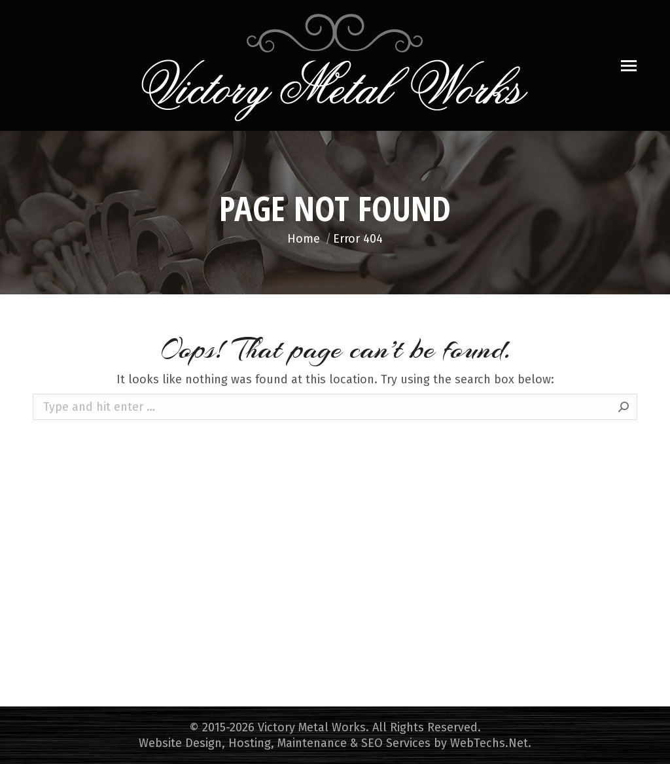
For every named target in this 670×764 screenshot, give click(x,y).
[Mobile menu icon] (628, 66)
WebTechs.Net (489, 743)
